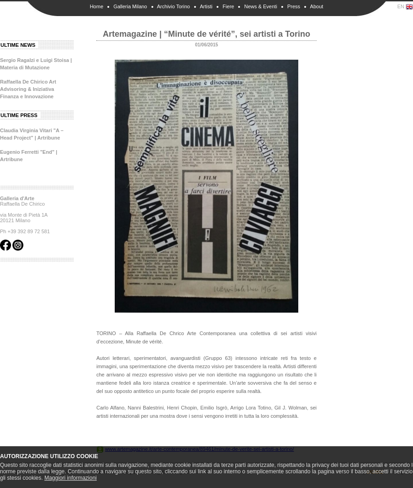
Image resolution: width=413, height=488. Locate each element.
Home (96, 6)
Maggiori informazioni (71, 478)
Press (293, 6)
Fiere (228, 6)
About (317, 6)
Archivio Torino (173, 6)
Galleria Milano (130, 6)
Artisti (206, 6)
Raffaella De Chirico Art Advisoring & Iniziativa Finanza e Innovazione (28, 89)
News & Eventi (260, 6)
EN (405, 7)
